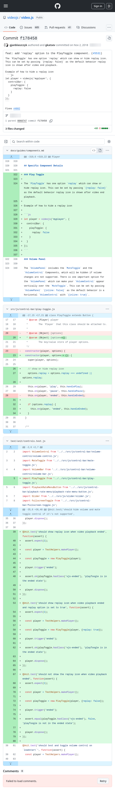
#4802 (16, 108)
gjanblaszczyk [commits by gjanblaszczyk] (18, 45)
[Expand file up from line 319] (11, 157)
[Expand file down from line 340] (11, 299)
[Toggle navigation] (6, 6)
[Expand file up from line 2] (10, 447)
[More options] (107, 150)
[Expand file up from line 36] (10, 514)
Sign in (98, 6)
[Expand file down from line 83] (10, 763)
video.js (27, 17)
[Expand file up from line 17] (10, 315)
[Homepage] (58, 6)
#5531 (97, 53)
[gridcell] (57, 157)
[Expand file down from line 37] (10, 431)
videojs (12, 17)
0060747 (22, 121)
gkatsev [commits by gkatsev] (50, 45)
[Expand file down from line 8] (10, 509)
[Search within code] (56, 141)
